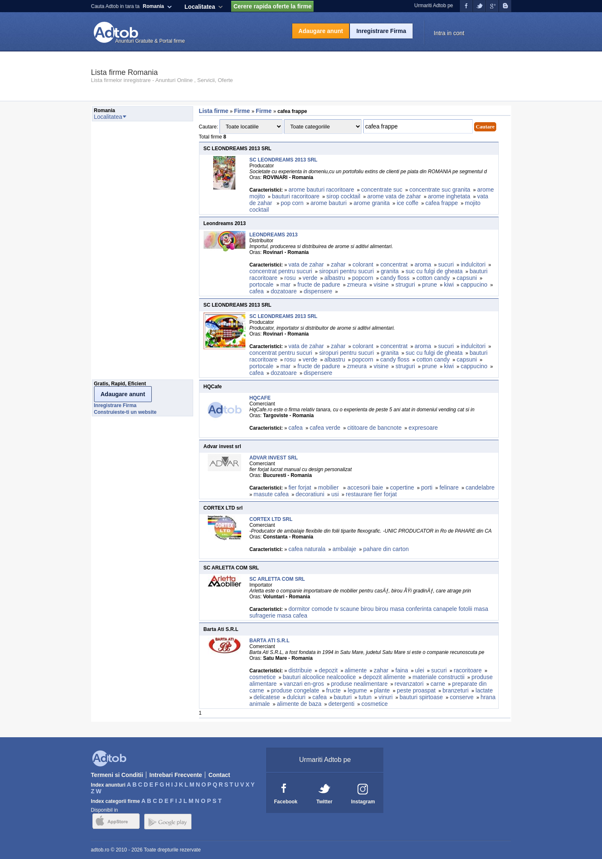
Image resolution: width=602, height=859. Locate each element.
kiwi (449, 284)
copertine (402, 487)
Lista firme (214, 111)
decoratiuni (310, 494)
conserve (462, 697)
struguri (405, 284)
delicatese (267, 697)
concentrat (394, 264)
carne (438, 683)
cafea (257, 291)
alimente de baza (299, 703)
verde (310, 277)
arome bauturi (329, 203)
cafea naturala (307, 549)
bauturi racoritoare (296, 196)
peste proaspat (416, 690)
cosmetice (263, 677)
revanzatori (409, 683)
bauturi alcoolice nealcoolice (319, 677)
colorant (362, 264)
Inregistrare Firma (381, 31)
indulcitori (473, 264)
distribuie (300, 670)
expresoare (423, 427)
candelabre (480, 487)
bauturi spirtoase (421, 697)
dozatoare (283, 291)
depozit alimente (384, 677)
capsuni (467, 277)
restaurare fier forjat (371, 494)
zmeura (357, 284)
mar (286, 284)
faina (401, 670)
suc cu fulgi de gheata (434, 271)
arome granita (372, 203)
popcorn (362, 277)
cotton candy (432, 277)
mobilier (329, 487)
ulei (419, 670)
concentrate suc (382, 189)
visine (381, 284)
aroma (423, 264)
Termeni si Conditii (117, 775)
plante (382, 690)
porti (426, 487)
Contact (219, 775)
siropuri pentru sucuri (346, 271)
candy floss (395, 277)
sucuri (446, 264)
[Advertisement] (125, 252)
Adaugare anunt (320, 31)
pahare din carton (386, 549)
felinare (449, 487)
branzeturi (456, 690)
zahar (338, 264)
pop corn (292, 203)
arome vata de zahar (394, 196)
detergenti (342, 703)
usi (335, 494)
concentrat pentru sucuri (281, 271)
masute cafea (271, 494)
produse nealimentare (359, 683)
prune (429, 284)
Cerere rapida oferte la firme (272, 6)
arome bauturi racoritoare (321, 189)
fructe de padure (319, 284)
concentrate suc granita (439, 189)
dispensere (318, 291)
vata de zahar (306, 264)
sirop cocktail (343, 196)
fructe (333, 690)
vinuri (386, 697)
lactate (484, 690)
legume (357, 690)
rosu (290, 277)
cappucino (474, 284)
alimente (355, 670)
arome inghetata (449, 196)
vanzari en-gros (304, 683)
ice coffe (407, 203)
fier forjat (299, 487)
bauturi (343, 697)
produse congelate (295, 690)
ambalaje (344, 549)
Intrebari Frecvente (175, 775)
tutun (365, 697)
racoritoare (468, 670)
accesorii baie (365, 487)
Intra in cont (449, 33)
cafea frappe (441, 203)
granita (390, 271)
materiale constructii (439, 677)
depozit (328, 670)
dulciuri (296, 697)
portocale (262, 284)
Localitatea (199, 6)
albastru (334, 277)
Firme (243, 111)
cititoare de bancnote (374, 427)
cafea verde (325, 427)
